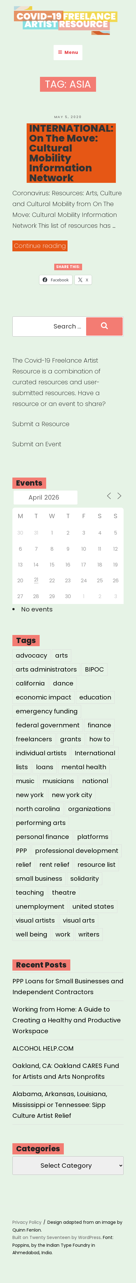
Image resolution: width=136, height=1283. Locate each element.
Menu (68, 52)
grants (70, 739)
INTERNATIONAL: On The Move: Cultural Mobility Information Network (71, 153)
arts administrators (46, 669)
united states (93, 906)
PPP (21, 850)
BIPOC (94, 669)
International (95, 753)
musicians (58, 781)
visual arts (79, 920)
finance (99, 725)
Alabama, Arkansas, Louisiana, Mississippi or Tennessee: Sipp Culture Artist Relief (59, 1105)
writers (88, 934)
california (30, 683)
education (95, 697)
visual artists (35, 920)
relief (23, 864)
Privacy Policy (27, 1222)
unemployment (40, 906)
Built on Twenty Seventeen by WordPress (56, 1237)
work (62, 934)
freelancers (34, 739)
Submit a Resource (40, 424)
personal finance (42, 836)
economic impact (43, 697)
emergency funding (47, 711)
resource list (96, 864)
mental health (83, 767)
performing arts (41, 822)
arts (61, 655)
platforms (92, 836)
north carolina (38, 809)
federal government (48, 725)
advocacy (31, 655)
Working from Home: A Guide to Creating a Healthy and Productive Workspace (66, 1020)
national (95, 781)
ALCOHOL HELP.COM (43, 1048)
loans (44, 767)
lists (22, 767)
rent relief (54, 864)
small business (39, 878)
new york (30, 795)
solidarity (84, 878)
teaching (30, 892)
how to (99, 739)
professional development (76, 850)
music (25, 781)
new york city (72, 795)
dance (63, 683)
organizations (89, 809)
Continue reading (41, 245)
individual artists (41, 753)
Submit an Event (36, 444)
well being (31, 934)
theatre (64, 892)
